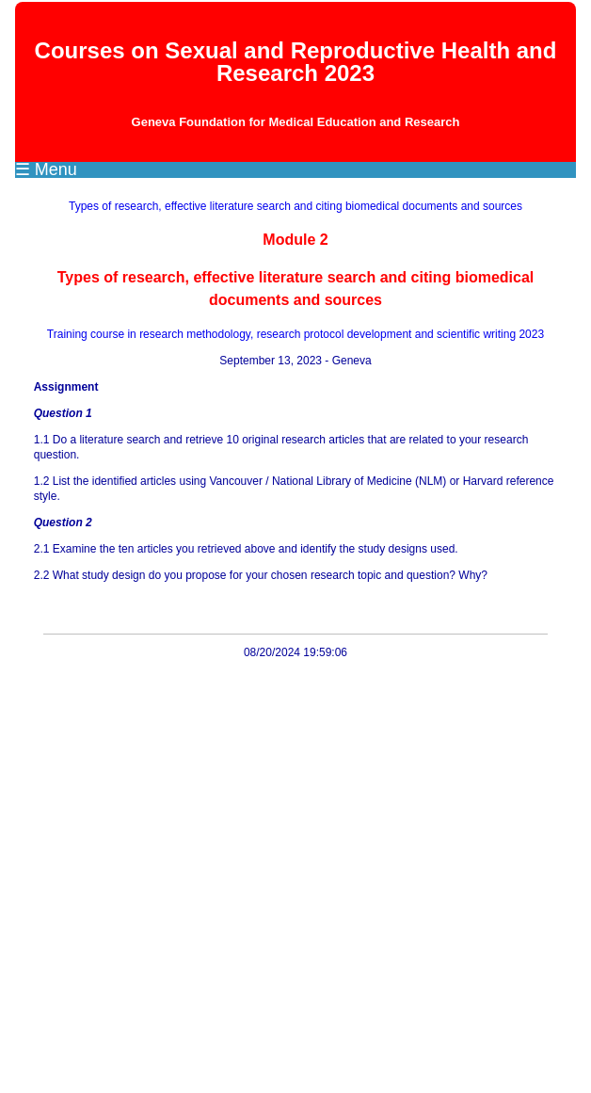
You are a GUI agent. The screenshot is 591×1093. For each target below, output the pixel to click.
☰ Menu (46, 169)
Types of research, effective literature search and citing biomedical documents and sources (295, 206)
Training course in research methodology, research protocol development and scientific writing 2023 (295, 334)
